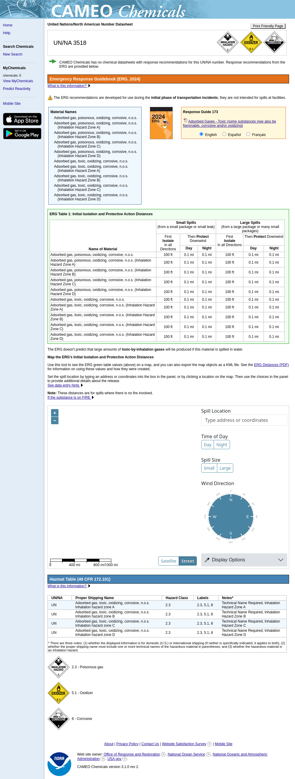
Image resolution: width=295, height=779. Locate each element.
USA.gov (114, 759)
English (208, 134)
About (108, 744)
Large (225, 468)
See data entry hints (63, 385)
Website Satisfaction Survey (184, 744)
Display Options (225, 559)
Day (207, 444)
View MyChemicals (18, 81)
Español (231, 134)
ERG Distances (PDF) (271, 365)
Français (256, 134)
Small (209, 468)
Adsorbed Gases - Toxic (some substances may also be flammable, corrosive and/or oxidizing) (229, 123)
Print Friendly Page (268, 26)
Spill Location (216, 411)
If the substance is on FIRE (69, 397)
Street (187, 561)
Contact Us (150, 744)
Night (221, 444)
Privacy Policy (127, 744)
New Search (12, 54)
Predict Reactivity (17, 89)
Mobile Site (11, 104)
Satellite (168, 561)
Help (6, 33)
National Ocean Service (186, 754)
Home (7, 25)
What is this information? (67, 86)
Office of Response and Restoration (132, 754)
